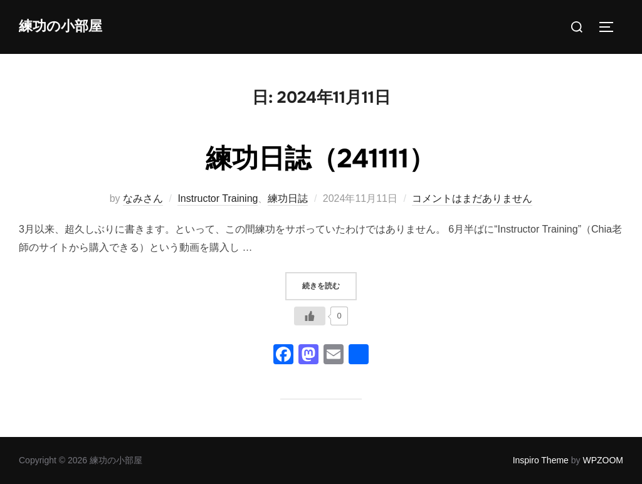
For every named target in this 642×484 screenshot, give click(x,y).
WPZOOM (602, 460)
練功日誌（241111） (320, 159)
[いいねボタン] (309, 316)
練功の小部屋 (60, 26)
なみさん (143, 198)
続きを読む (329, 285)
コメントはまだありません (472, 198)
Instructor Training (217, 198)
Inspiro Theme (541, 460)
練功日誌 (288, 198)
